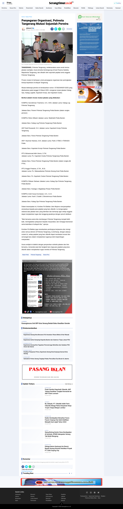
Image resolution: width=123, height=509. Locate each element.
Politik (86, 8)
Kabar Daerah (41, 8)
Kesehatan (51, 8)
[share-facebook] (52, 28)
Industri (32, 496)
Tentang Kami (83, 496)
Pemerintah (30, 8)
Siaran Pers (13, 8)
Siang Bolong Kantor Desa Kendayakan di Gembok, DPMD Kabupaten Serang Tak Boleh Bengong (56, 434)
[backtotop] (61, 504)
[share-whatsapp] (59, 28)
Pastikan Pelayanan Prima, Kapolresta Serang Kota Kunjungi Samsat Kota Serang (46, 352)
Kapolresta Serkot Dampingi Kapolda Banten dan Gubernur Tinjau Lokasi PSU (47, 340)
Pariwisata (114, 8)
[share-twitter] (55, 28)
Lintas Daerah (103, 8)
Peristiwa (4, 8)
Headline (48, 387)
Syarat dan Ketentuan (94, 496)
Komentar (69, 29)
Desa (47, 430)
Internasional (49, 496)
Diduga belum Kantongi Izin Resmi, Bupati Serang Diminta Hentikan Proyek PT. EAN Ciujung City (58, 449)
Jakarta (63, 496)
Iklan (99, 498)
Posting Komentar (27, 471)
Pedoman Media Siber (91, 498)
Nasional (48, 498)
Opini (16, 500)
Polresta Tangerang (36, 254)
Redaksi (103, 496)
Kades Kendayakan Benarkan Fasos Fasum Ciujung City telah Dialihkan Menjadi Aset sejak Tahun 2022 (58, 420)
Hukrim (22, 8)
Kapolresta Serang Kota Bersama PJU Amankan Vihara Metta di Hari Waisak (46, 334)
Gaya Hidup (60, 8)
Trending (118, 3)
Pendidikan (70, 8)
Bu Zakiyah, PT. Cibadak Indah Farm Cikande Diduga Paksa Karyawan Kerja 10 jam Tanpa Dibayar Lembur (58, 406)
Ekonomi (78, 8)
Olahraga (94, 8)
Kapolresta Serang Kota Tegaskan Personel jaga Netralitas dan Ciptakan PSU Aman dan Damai (47, 346)
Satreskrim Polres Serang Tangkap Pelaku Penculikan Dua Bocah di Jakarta (46, 359)
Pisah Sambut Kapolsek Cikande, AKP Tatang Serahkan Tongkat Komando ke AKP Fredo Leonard (57, 392)
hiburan (63, 500)
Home (23, 16)
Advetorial (18, 494)
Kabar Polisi (25, 254)
